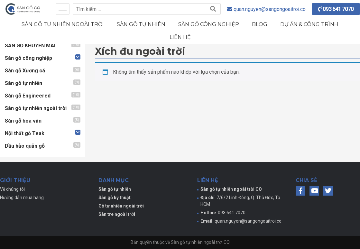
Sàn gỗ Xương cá (25, 71)
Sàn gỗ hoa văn (23, 121)
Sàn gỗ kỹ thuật (114, 197)
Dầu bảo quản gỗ (25, 146)
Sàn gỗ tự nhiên (141, 24)
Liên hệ (180, 37)
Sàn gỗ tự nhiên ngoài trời (63, 24)
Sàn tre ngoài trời (116, 214)
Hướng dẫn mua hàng (22, 197)
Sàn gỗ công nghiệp (208, 24)
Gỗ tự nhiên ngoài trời (121, 205)
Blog (259, 24)
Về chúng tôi (12, 189)
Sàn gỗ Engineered (28, 96)
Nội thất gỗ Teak (24, 133)
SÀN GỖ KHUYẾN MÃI (30, 45)
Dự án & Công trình (309, 24)
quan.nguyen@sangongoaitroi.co (248, 221)
